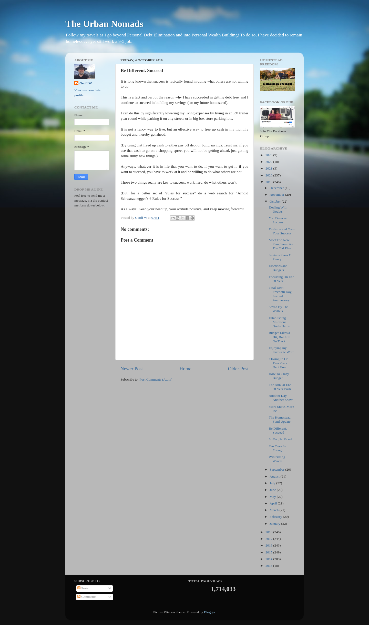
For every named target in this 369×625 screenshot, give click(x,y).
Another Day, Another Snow (281, 398)
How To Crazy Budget (279, 376)
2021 (269, 168)
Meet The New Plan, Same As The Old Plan (281, 244)
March (275, 510)
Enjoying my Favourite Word (281, 350)
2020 (269, 175)
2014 (269, 559)
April (274, 503)
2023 (269, 155)
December (277, 188)
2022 (269, 162)
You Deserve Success (278, 220)
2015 (269, 552)
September (277, 469)
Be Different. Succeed (278, 430)
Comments (86, 597)
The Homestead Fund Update (280, 419)
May (273, 497)
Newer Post (131, 368)
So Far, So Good (280, 439)
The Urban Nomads (104, 24)
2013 (269, 566)
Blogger (209, 612)
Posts (83, 588)
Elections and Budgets (278, 268)
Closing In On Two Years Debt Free (279, 363)
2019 (269, 182)
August (275, 476)
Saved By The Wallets (278, 309)
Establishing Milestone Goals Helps (279, 322)
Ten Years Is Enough (277, 448)
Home (185, 368)
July (273, 483)
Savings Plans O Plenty (280, 257)
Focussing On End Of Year (281, 279)
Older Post (238, 368)
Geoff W (85, 83)
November (277, 194)
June (273, 490)
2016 (269, 545)
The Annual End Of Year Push (280, 387)
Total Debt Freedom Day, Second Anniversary (280, 294)
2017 (269, 539)
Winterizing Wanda (277, 459)
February (276, 517)
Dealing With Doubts (278, 209)
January (275, 523)
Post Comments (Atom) (155, 379)
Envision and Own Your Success (282, 231)
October (276, 201)
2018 (269, 532)
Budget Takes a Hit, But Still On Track (279, 337)
